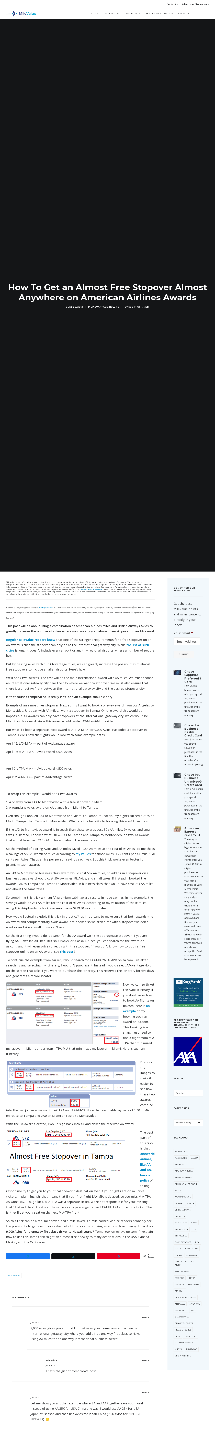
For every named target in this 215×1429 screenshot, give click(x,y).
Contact (172, 4)
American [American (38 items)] (179, 1155)
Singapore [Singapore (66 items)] (194, 1295)
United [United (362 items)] (178, 1340)
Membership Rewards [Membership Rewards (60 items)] (185, 1288)
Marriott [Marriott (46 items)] (180, 1282)
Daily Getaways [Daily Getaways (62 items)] (183, 1233)
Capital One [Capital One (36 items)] (181, 1214)
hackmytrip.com (46, 598)
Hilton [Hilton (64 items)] (191, 1269)
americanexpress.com (91, 580)
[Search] (207, 15)
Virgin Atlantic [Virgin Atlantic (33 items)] (183, 1347)
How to (114, 302)
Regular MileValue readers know (30, 631)
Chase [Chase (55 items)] (194, 1214)
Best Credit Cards (159, 13)
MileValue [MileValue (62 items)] (180, 1295)
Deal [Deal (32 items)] (197, 1233)
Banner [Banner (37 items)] (178, 1194)
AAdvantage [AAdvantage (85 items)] (181, 1142)
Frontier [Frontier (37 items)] (179, 1269)
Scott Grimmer (138, 302)
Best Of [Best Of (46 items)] (190, 1194)
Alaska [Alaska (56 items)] (194, 1149)
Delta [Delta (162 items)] (178, 1240)
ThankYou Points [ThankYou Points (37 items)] (184, 1314)
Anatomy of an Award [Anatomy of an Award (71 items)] (186, 1175)
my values (84, 845)
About (183, 13)
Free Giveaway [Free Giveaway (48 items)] (182, 1262)
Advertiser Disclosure (195, 4)
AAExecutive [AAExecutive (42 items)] (181, 1149)
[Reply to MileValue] (145, 1351)
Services (133, 13)
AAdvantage (99, 302)
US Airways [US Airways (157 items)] (191, 1340)
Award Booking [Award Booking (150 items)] (183, 1188)
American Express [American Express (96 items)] (183, 1168)
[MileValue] (21, 13)
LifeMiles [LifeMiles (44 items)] (179, 1275)
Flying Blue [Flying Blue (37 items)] (192, 1246)
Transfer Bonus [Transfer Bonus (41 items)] (183, 1321)
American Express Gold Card (192, 823)
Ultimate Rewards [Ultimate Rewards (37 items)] (184, 1334)
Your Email (183, 624)
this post (66, 943)
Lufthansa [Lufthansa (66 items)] (193, 1275)
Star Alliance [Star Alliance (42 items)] (182, 1308)
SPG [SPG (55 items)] (193, 1301)
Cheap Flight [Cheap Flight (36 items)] (181, 1220)
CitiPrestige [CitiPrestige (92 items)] (181, 1227)
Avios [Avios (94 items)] (177, 1181)
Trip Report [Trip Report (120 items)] (191, 1327)
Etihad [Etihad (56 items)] (178, 1246)
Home (94, 13)
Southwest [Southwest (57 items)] (180, 1301)
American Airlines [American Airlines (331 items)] (184, 1162)
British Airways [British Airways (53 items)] (182, 1201)
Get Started (112, 13)
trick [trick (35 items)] (177, 1327)
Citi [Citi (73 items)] (194, 1220)
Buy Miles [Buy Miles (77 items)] (180, 1207)
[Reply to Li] (145, 1309)
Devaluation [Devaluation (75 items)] (191, 1240)
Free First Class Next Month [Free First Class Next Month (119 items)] (185, 1254)
